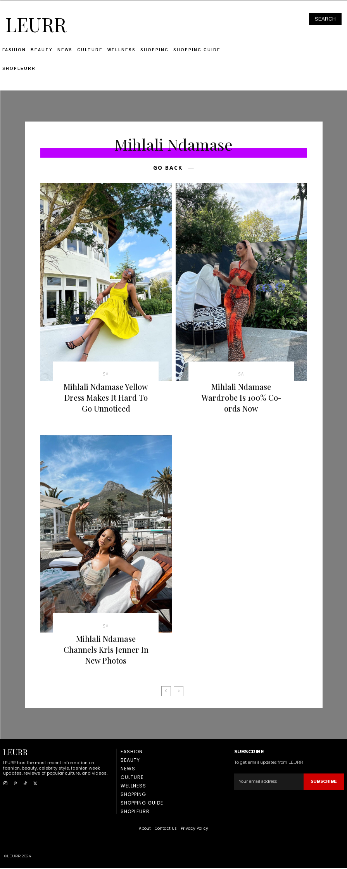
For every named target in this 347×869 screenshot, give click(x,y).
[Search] (325, 19)
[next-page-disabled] (178, 692)
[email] (269, 782)
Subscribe (324, 781)
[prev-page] (166, 692)
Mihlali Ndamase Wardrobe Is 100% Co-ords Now (241, 398)
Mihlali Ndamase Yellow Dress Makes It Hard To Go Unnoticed (106, 398)
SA (106, 374)
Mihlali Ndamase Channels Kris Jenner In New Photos (106, 650)
